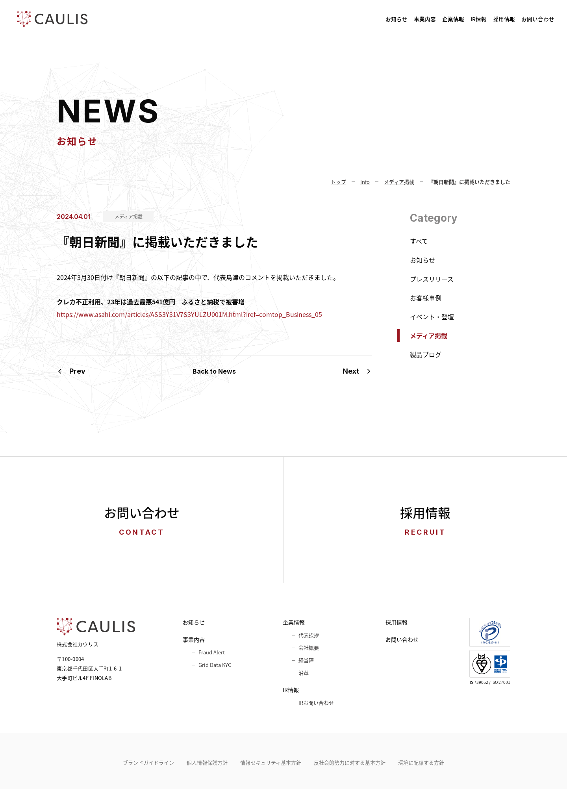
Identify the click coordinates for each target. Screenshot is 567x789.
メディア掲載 (129, 216)
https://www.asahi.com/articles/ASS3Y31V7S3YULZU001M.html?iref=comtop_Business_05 (189, 314)
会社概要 (308, 647)
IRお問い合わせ (316, 702)
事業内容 (334, 19)
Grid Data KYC (214, 665)
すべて (419, 241)
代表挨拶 (308, 635)
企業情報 (383, 19)
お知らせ (290, 19)
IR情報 (428, 19)
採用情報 (474, 19)
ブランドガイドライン (148, 762)
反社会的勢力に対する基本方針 (349, 762)
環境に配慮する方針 (421, 762)
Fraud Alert (211, 652)
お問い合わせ (529, 19)
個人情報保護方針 (207, 762)
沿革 (303, 672)
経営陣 (306, 660)
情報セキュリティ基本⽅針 (270, 762)
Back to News (214, 371)
